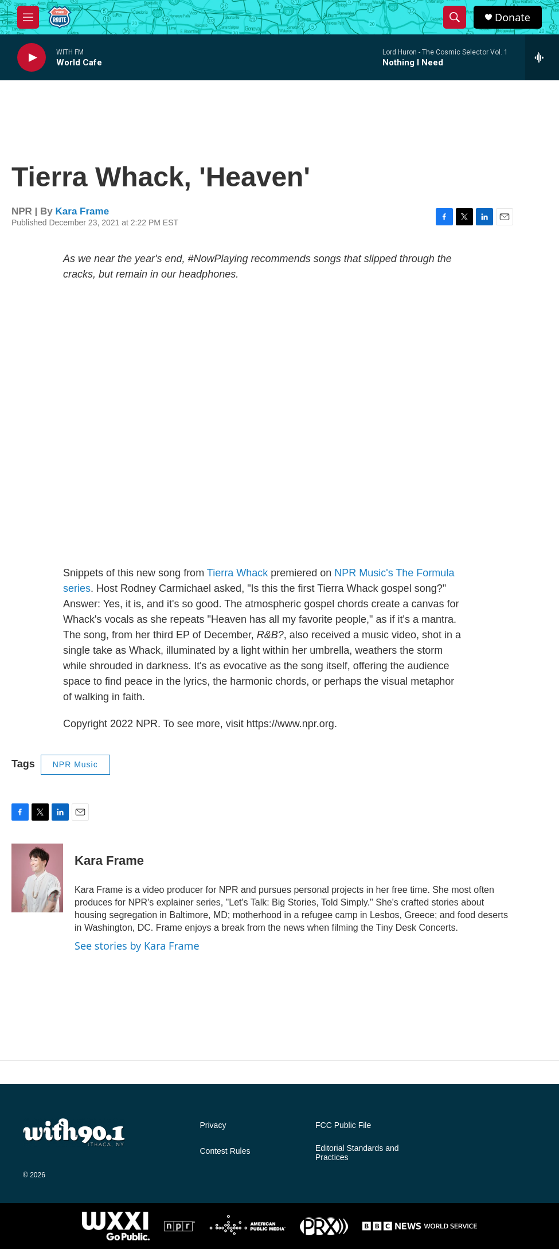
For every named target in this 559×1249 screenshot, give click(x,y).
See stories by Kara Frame (137, 946)
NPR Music (75, 764)
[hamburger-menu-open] (28, 17)
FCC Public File (343, 1125)
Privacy (213, 1125)
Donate (512, 17)
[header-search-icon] (454, 17)
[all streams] (542, 57)
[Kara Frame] (37, 878)
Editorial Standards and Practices (357, 1153)
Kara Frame (83, 211)
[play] (31, 57)
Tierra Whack (237, 573)
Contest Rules (225, 1151)
